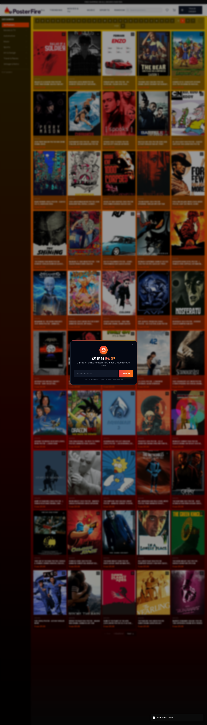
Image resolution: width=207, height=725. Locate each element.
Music (91, 10)
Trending (56, 10)
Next (130, 633)
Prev (107, 633)
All (43, 10)
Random (119, 10)
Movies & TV (73, 10)
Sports (105, 10)
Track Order (188, 10)
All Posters (9, 24)
